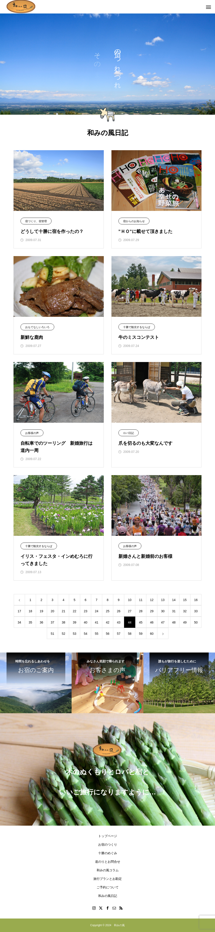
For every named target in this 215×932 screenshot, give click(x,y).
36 (41, 622)
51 (52, 633)
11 (141, 600)
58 (129, 633)
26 (118, 611)
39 (74, 622)
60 (152, 633)
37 (52, 622)
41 (96, 622)
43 (118, 622)
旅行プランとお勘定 (107, 879)
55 (96, 633)
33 (196, 611)
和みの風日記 (107, 896)
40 (85, 622)
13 (163, 600)
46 (152, 622)
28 (141, 611)
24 (96, 611)
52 (63, 633)
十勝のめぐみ (107, 853)
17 (19, 611)
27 (129, 611)
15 (185, 600)
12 (152, 600)
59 (141, 633)
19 (41, 611)
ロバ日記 (128, 433)
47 (163, 622)
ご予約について (108, 887)
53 (74, 633)
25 (107, 611)
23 (85, 611)
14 (174, 600)
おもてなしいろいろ (37, 327)
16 (196, 600)
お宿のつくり (107, 844)
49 (185, 622)
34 (19, 622)
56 (107, 633)
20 (52, 611)
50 (196, 622)
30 (163, 611)
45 (141, 622)
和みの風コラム (108, 870)
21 (63, 611)
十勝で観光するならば (136, 327)
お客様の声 (32, 433)
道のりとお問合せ (107, 861)
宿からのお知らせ (134, 221)
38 (63, 622)
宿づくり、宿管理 (36, 221)
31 (174, 611)
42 (107, 622)
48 (174, 622)
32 (185, 611)
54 (85, 633)
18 (30, 611)
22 (74, 611)
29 (152, 611)
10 (129, 600)
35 (30, 622)
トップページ (107, 836)
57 (118, 633)
